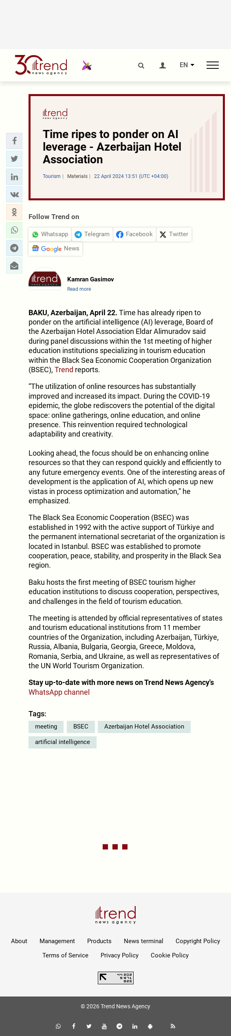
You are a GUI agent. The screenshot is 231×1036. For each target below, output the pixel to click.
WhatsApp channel (59, 692)
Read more (79, 289)
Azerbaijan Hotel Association (144, 726)
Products (99, 941)
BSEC (80, 726)
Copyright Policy (198, 941)
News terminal (143, 941)
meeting (46, 726)
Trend (64, 369)
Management (57, 941)
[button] (14, 141)
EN (184, 65)
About (19, 941)
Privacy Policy (120, 955)
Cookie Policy (170, 955)
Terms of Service (65, 955)
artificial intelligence (62, 742)
